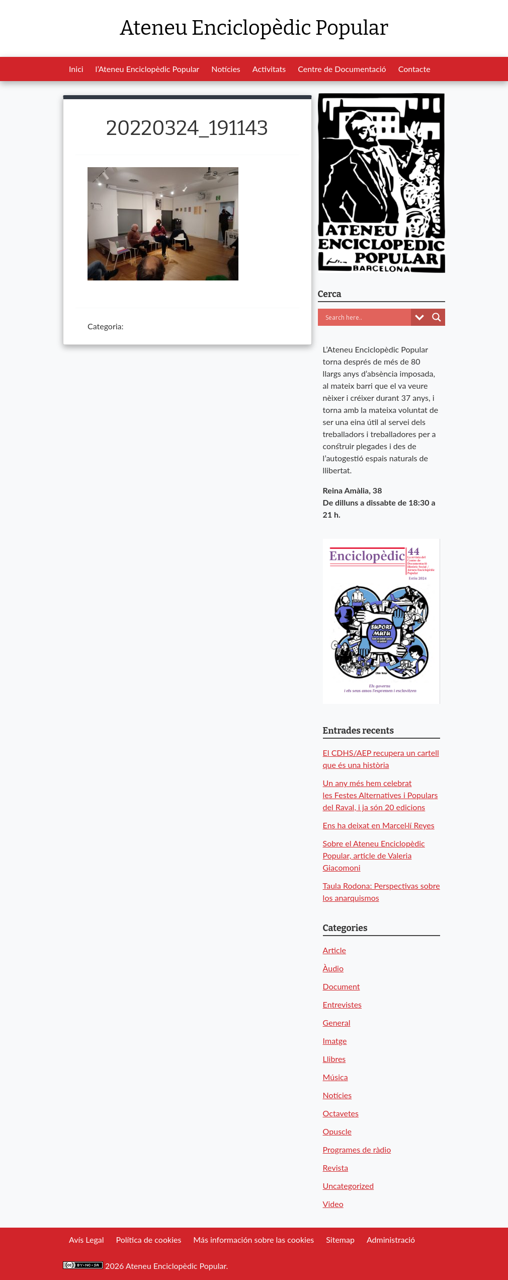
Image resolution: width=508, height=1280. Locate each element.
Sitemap (340, 1239)
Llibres (334, 1058)
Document (341, 986)
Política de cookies (148, 1239)
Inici (76, 69)
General (337, 1022)
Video (333, 1203)
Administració (391, 1239)
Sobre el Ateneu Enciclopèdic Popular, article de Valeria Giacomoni (374, 855)
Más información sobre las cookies (253, 1239)
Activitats (269, 69)
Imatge (335, 1040)
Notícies (225, 69)
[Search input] (366, 317)
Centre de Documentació (342, 69)
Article (334, 950)
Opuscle (337, 1131)
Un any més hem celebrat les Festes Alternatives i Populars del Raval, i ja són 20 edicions (380, 795)
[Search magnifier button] (436, 317)
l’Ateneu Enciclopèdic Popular (148, 69)
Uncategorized (348, 1185)
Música (335, 1077)
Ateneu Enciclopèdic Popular (254, 28)
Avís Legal (86, 1239)
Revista (336, 1167)
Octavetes (341, 1113)
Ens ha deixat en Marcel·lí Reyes (379, 825)
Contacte (414, 69)
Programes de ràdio (357, 1149)
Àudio (333, 968)
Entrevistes (342, 1004)
